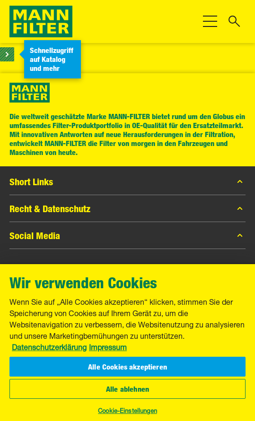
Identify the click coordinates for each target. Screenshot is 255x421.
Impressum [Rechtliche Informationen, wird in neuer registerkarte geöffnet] (108, 346)
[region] (127, 342)
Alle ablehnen (127, 389)
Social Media (127, 235)
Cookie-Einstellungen (127, 409)
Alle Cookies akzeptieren (127, 366)
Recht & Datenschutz (127, 208)
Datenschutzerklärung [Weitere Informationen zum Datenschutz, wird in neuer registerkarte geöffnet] (49, 346)
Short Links (127, 181)
